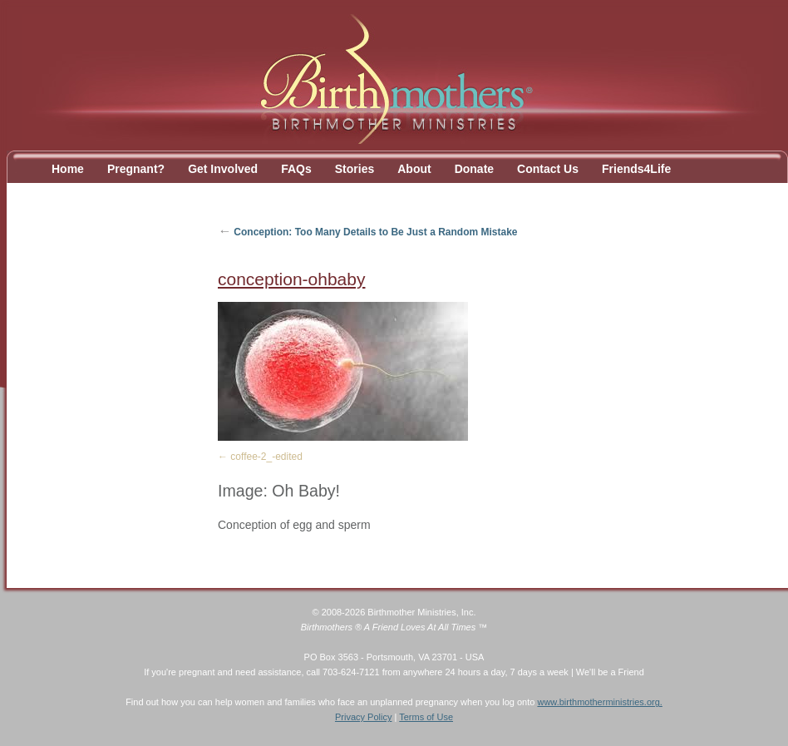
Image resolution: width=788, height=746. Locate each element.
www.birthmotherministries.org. (599, 702)
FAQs (296, 168)
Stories (354, 168)
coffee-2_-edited (266, 456)
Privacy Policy (363, 717)
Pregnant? (136, 168)
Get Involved (223, 168)
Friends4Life (636, 168)
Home (68, 168)
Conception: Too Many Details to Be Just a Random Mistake (368, 232)
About (414, 168)
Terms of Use (426, 717)
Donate (474, 168)
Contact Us (548, 168)
